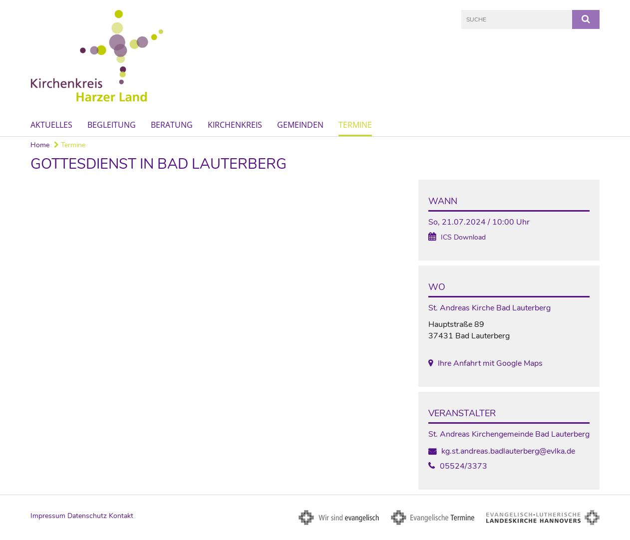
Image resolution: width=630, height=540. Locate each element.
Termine (355, 124)
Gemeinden (300, 124)
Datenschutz (87, 516)
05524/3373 (463, 466)
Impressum (47, 516)
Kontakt (121, 516)
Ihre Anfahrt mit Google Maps (490, 363)
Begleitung (111, 124)
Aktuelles (51, 124)
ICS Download (463, 237)
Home (39, 145)
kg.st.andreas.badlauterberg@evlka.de (508, 451)
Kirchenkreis (235, 124)
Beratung (172, 124)
